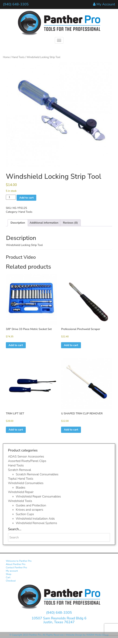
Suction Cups (25, 514)
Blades (20, 487)
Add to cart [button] (16, 345)
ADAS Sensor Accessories (26, 456)
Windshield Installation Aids (35, 518)
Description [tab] (18, 223)
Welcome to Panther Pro (19, 560)
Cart (8, 577)
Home (6, 57)
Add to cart (26, 198)
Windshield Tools (20, 501)
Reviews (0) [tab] (70, 223)
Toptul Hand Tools (20, 479)
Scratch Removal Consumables (37, 474)
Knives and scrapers (29, 510)
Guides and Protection (31, 505)
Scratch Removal (19, 470)
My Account (106, 4)
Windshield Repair (21, 492)
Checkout (11, 580)
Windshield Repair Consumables (38, 496)
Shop (8, 574)
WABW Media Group (97, 634)
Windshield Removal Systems (36, 523)
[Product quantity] (11, 197)
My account (12, 570)
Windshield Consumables (25, 483)
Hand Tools (18, 57)
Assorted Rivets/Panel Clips (27, 461)
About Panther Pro (15, 564)
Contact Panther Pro (16, 567)
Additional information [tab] (44, 223)
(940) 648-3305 (16, 4)
